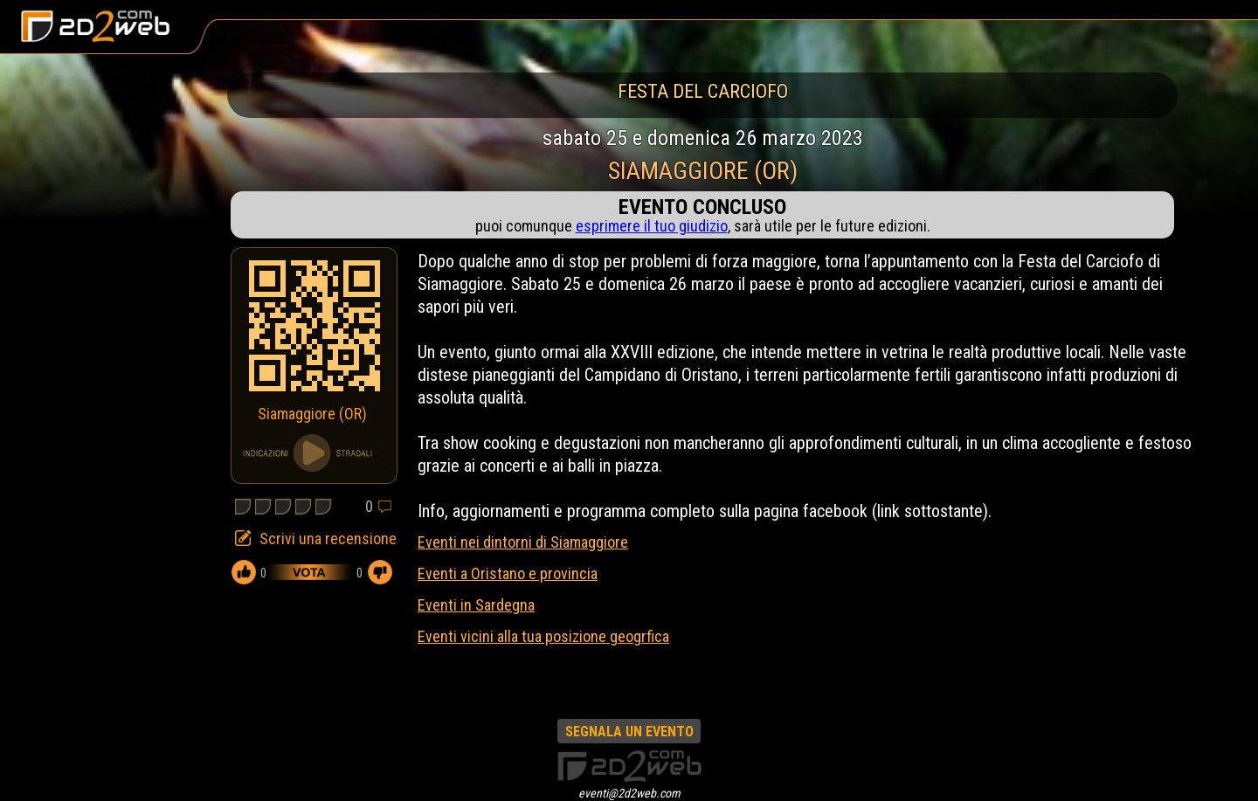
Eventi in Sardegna (476, 605)
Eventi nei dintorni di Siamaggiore (523, 542)
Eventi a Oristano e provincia (508, 573)
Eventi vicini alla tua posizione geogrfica (543, 636)
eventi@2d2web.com (629, 793)
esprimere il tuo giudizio (652, 226)
